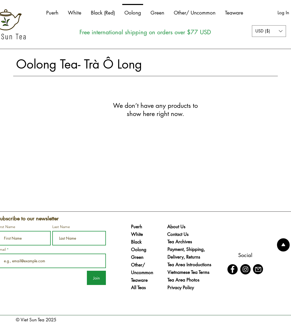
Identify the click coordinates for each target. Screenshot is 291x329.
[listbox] (269, 31)
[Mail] (258, 269)
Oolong (138, 250)
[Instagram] (245, 269)
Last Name (61, 227)
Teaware (139, 280)
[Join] (96, 278)
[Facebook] (232, 269)
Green (137, 257)
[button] (269, 31)
